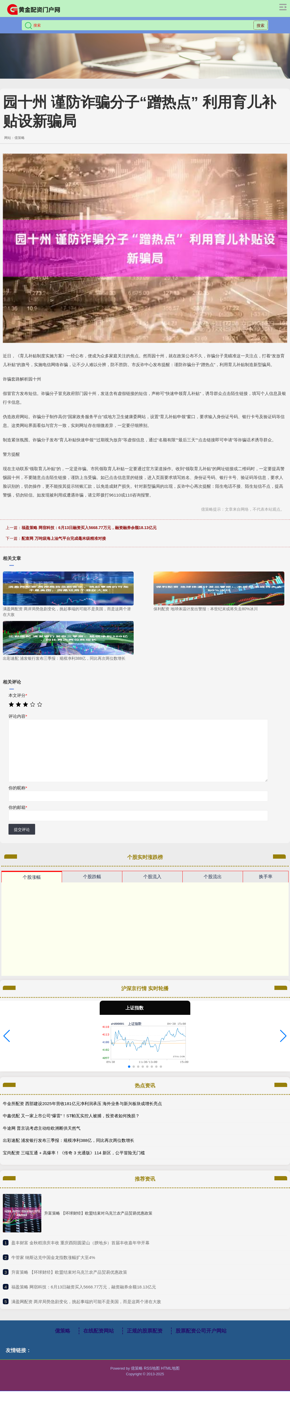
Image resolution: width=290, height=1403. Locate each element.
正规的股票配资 (145, 1331)
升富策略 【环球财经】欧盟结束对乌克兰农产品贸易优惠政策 (98, 1213)
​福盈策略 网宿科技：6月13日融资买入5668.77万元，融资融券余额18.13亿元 (83, 1286)
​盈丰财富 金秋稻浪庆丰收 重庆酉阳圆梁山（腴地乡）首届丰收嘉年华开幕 (80, 1242)
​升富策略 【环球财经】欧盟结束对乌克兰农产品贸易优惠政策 (69, 1272)
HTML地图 (170, 1368)
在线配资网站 (98, 1331)
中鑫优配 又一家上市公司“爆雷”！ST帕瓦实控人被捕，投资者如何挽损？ (71, 1115)
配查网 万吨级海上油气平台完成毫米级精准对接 (64, 538)
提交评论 (22, 829)
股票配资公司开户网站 (201, 1331)
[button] (6, 1036)
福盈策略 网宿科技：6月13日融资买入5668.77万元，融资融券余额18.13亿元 (89, 527)
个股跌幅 (92, 876)
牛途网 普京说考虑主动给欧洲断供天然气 (41, 1128)
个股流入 (152, 876)
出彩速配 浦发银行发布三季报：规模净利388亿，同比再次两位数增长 (68, 1140)
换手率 (265, 876)
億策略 (62, 1331)
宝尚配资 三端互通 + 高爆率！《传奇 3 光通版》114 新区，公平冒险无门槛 (74, 1152)
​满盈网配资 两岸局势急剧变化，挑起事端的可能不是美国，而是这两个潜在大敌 (86, 1301)
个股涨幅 (32, 877)
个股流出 (213, 876)
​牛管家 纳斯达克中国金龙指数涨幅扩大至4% (53, 1257)
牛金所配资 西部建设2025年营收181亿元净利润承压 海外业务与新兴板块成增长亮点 (82, 1103)
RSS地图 (152, 1368)
